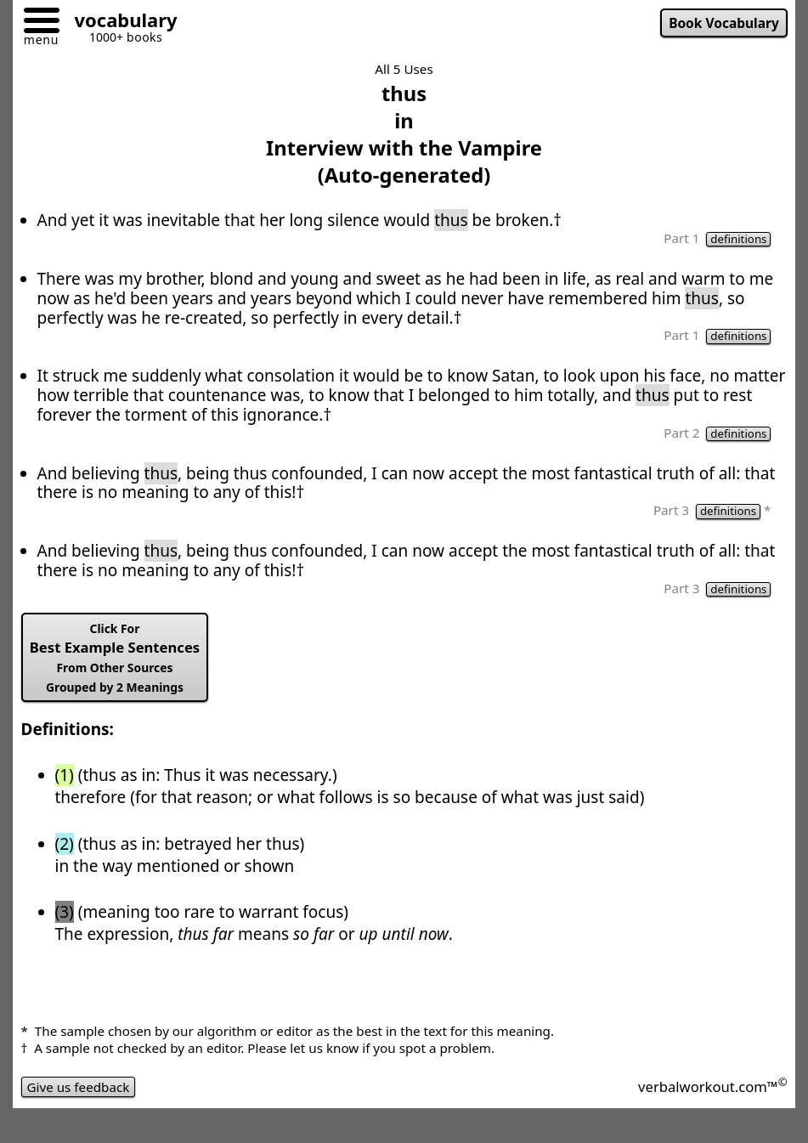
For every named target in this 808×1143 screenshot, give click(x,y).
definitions (738, 239)
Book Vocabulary (724, 23)
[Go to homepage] (120, 22)
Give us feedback (78, 1086)
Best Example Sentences (115, 657)
